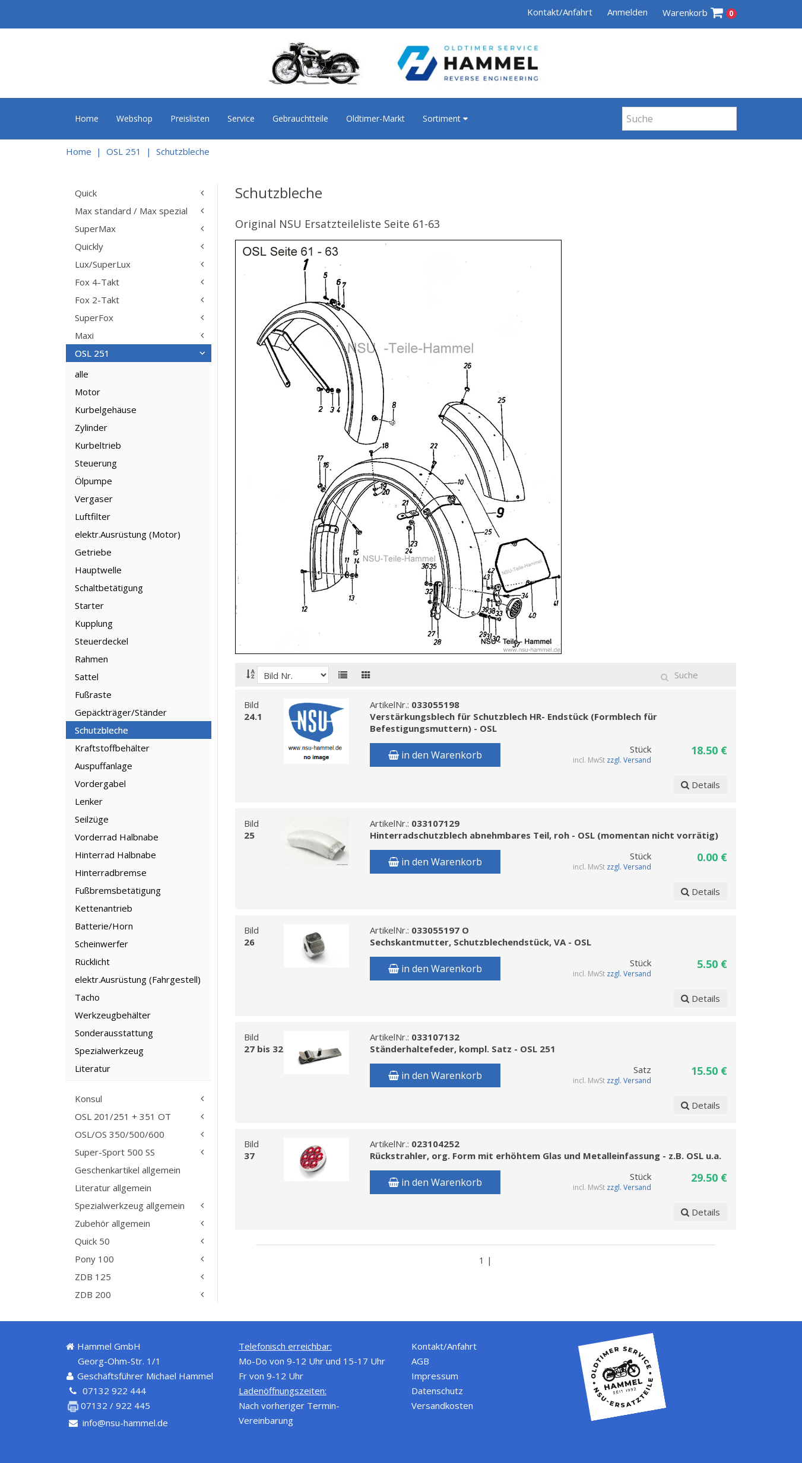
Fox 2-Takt (97, 300)
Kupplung (94, 623)
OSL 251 (123, 151)
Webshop (134, 118)
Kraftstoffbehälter (112, 748)
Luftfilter (92, 516)
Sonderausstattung (114, 1033)
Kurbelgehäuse (106, 409)
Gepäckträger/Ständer (121, 712)
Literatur (92, 1068)
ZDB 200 (93, 1294)
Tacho (87, 997)
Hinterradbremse (111, 872)
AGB (420, 1361)
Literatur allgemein (113, 1188)
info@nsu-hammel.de (125, 1423)
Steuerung (96, 463)
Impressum (434, 1376)
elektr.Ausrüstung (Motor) (127, 534)
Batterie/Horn (104, 926)
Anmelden (627, 12)
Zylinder (91, 427)
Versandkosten (442, 1405)
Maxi (84, 335)
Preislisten (190, 118)
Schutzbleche (183, 151)
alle (81, 374)
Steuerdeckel (101, 641)
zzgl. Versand (629, 760)
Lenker (89, 801)
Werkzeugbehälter (113, 1015)
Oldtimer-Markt (375, 118)
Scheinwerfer (101, 944)
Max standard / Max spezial (131, 211)
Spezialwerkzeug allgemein (130, 1205)
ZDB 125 (93, 1277)
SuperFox (94, 317)
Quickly (89, 246)
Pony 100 (94, 1259)
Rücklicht (92, 961)
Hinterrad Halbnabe (115, 855)
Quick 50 (92, 1241)
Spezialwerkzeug (109, 1050)
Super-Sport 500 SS (115, 1152)
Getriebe (93, 552)
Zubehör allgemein (112, 1223)
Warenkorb (699, 13)
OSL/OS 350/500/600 (119, 1134)
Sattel (87, 677)
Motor (87, 392)
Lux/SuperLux (103, 264)
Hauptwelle (98, 570)
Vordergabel (100, 783)
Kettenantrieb (103, 908)
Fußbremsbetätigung (118, 890)
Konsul (88, 1099)
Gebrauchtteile (300, 118)
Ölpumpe (93, 481)
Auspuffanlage (103, 766)
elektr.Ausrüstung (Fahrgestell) (138, 979)
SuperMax (95, 228)
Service (241, 118)
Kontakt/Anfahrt (559, 12)
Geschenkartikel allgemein (127, 1170)
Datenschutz (437, 1391)
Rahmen (91, 659)
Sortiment (445, 118)
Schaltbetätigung (109, 588)
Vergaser (94, 498)
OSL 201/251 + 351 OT (123, 1116)
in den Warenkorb (435, 754)
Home (87, 118)
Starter (89, 605)
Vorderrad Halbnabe (117, 837)
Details (700, 785)
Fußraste (93, 694)
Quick (86, 193)
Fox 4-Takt (97, 282)
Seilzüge (92, 819)
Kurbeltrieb (98, 445)
